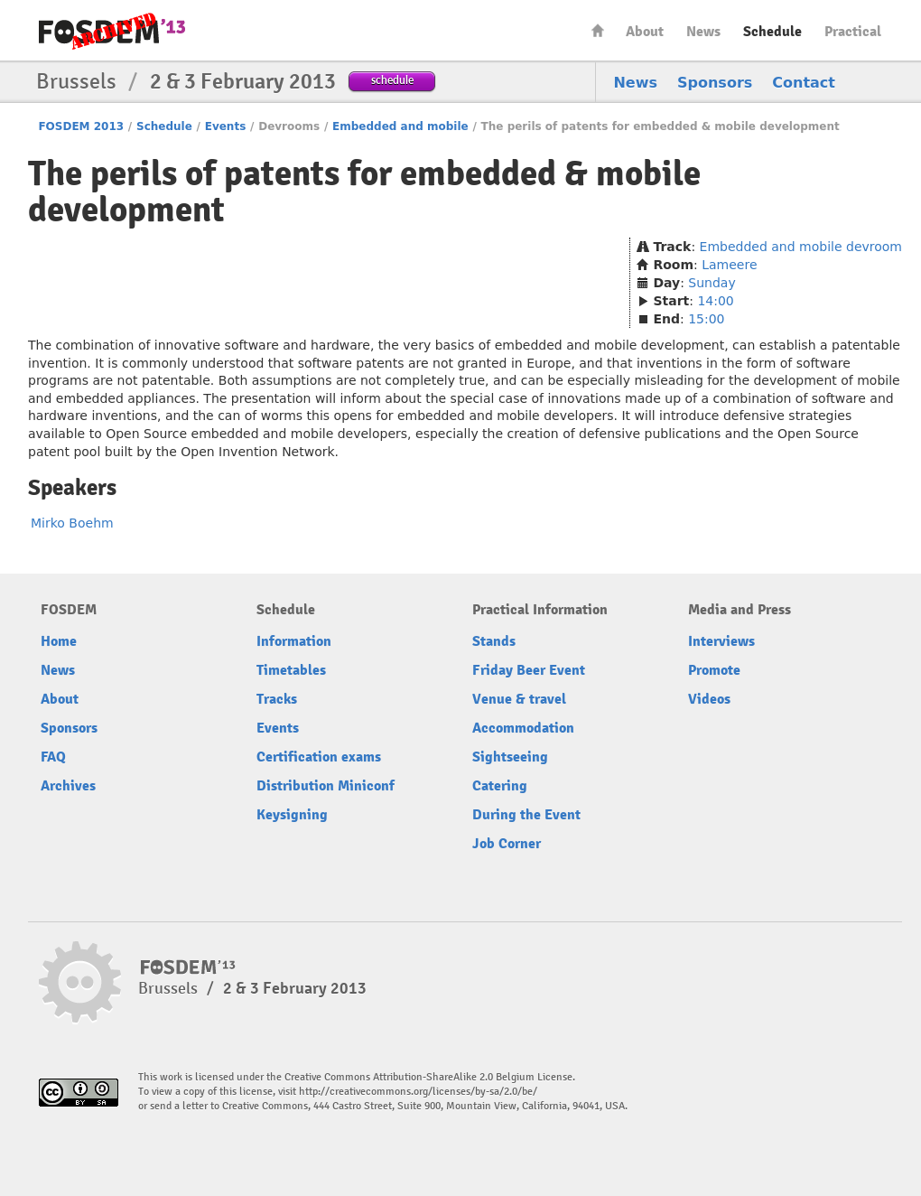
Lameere (729, 264)
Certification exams (318, 757)
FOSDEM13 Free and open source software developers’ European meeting (112, 31)
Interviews (721, 641)
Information (293, 641)
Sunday (711, 283)
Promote (714, 670)
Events (226, 126)
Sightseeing (510, 757)
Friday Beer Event (528, 670)
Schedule (772, 32)
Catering (499, 786)
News (703, 32)
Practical (852, 32)
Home (598, 30)
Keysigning (292, 815)
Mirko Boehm (72, 523)
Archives (68, 786)
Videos (709, 699)
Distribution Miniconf (325, 786)
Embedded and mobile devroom (801, 246)
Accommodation (523, 728)
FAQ (53, 757)
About (645, 32)
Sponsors (714, 82)
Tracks (276, 699)
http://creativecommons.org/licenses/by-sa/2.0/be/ (418, 1091)
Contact (803, 82)
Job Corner (506, 844)
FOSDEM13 (188, 967)
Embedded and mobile (400, 126)
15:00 (706, 319)
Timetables (291, 670)
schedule (392, 80)
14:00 (715, 301)
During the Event (526, 815)
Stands (494, 641)
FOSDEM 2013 (81, 126)
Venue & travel (519, 699)
